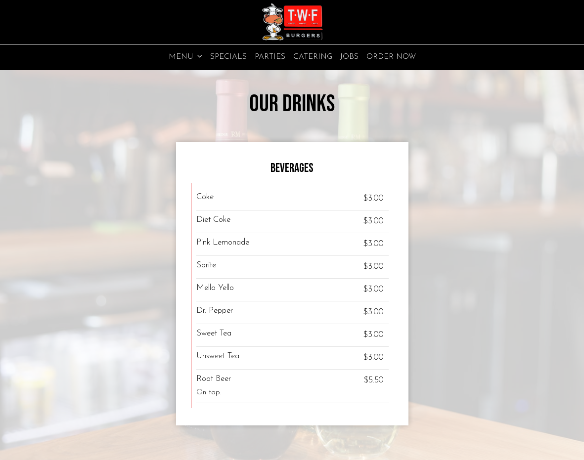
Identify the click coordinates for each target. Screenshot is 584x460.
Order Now (391, 57)
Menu (185, 56)
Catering (312, 57)
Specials (228, 57)
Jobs (349, 57)
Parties (270, 57)
